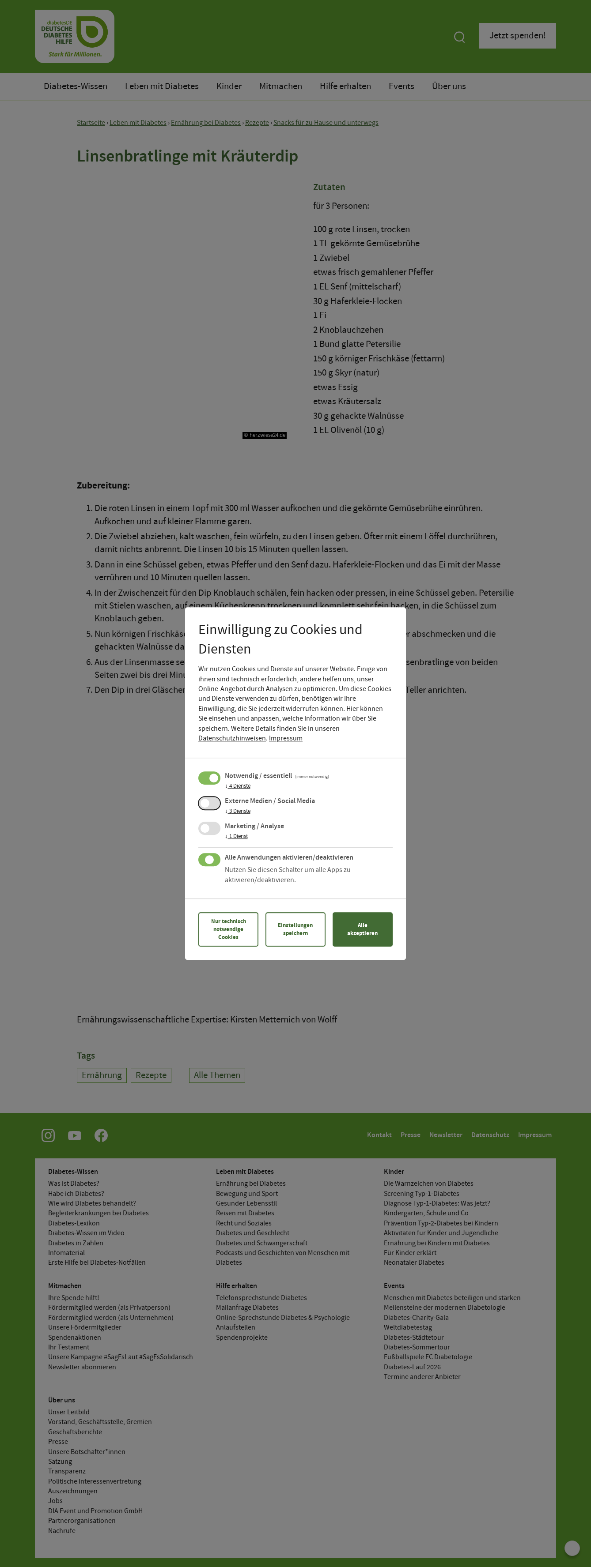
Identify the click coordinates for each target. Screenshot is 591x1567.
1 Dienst (236, 836)
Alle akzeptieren (362, 929)
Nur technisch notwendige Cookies (228, 929)
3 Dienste (237, 811)
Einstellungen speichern (295, 929)
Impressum (286, 738)
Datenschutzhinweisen (232, 738)
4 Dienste (237, 786)
